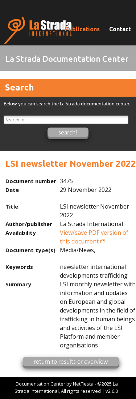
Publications (82, 29)
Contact (120, 29)
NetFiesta (83, 383)
